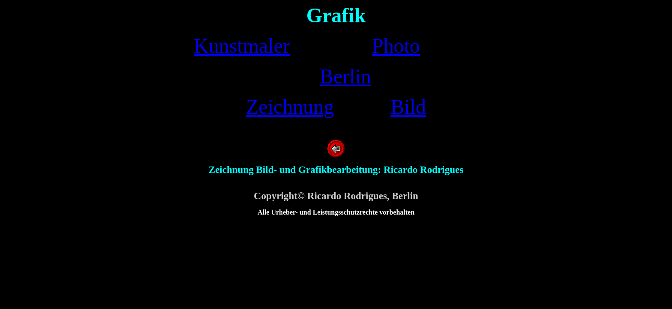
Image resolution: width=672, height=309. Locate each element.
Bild (408, 106)
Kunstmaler (242, 45)
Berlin (345, 76)
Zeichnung (290, 106)
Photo (396, 45)
